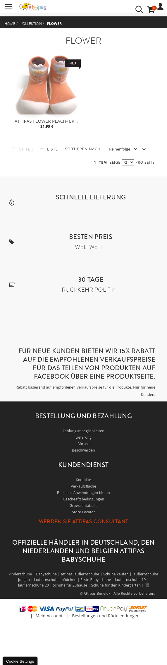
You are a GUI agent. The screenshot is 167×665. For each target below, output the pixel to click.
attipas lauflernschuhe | (82, 574)
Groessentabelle (83, 505)
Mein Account (49, 615)
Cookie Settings (20, 661)
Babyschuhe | (48, 574)
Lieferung (83, 437)
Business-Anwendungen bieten (83, 492)
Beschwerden (83, 450)
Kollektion (31, 23)
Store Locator (83, 512)
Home (9, 23)
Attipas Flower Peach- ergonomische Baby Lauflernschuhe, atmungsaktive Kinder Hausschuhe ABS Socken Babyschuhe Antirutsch (48, 121)
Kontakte (83, 479)
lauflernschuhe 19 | (132, 579)
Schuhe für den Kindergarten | (118, 585)
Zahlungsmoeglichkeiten (83, 430)
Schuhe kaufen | (117, 574)
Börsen (84, 443)
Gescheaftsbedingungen (83, 499)
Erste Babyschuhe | (97, 579)
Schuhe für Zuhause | (72, 585)
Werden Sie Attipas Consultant (83, 521)
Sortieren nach (82, 148)
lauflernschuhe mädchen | (57, 579)
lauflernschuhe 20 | (35, 585)
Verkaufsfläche (83, 486)
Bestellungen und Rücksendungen (106, 615)
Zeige (115, 162)
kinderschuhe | (22, 574)
